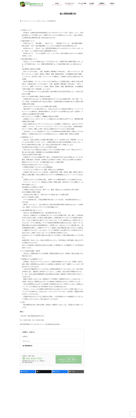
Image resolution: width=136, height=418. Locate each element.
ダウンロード (26, 341)
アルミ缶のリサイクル (98, 67)
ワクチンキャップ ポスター (100, 158)
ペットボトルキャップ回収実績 (100, 91)
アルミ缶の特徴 (96, 63)
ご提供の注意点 (96, 82)
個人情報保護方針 (27, 345)
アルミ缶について (98, 58)
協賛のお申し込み (97, 101)
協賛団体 (95, 96)
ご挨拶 (94, 115)
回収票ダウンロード (98, 163)
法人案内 (95, 110)
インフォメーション (98, 134)
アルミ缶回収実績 (97, 87)
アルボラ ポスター (98, 153)
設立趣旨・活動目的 (98, 120)
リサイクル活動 (97, 77)
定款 (94, 129)
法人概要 (95, 125)
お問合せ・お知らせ (28, 332)
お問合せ (25, 336)
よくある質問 (96, 72)
